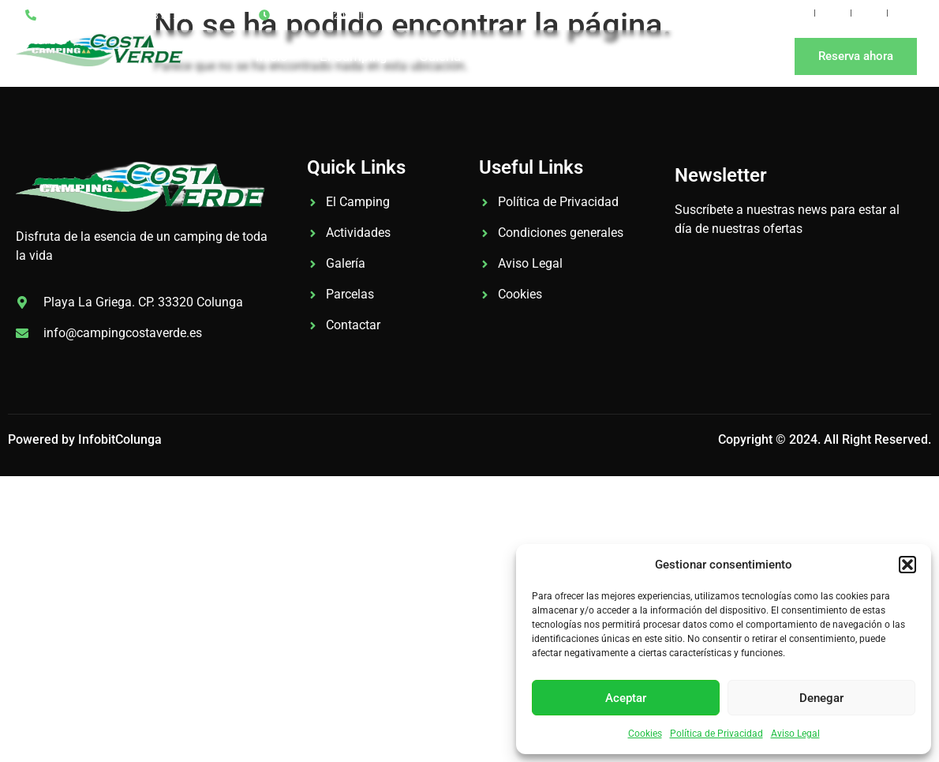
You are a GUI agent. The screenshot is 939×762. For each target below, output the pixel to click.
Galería (440, 56)
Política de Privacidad (716, 733)
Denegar (821, 698)
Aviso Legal (795, 733)
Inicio (272, 56)
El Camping (353, 56)
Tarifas (512, 56)
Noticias (590, 56)
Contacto (673, 56)
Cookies (645, 733)
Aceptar (625, 698)
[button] (907, 564)
